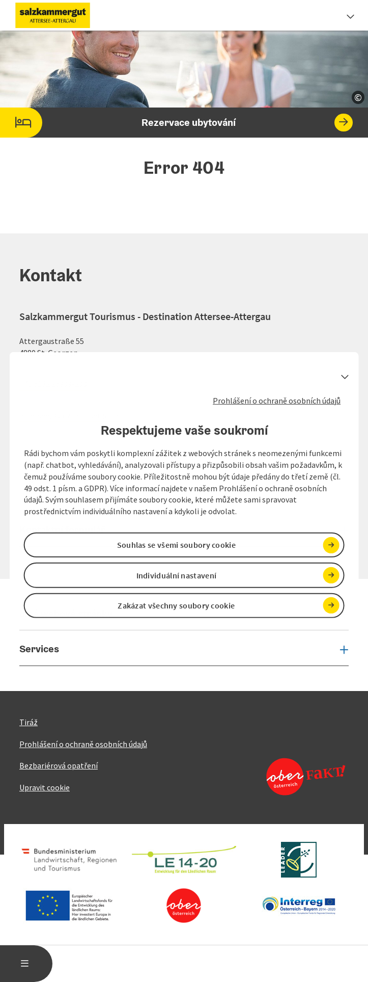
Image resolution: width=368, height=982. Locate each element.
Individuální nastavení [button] (176, 575)
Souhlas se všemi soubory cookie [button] (176, 545)
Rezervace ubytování (176, 123)
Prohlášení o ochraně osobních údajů (277, 400)
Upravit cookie (44, 787)
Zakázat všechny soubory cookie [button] (176, 605)
